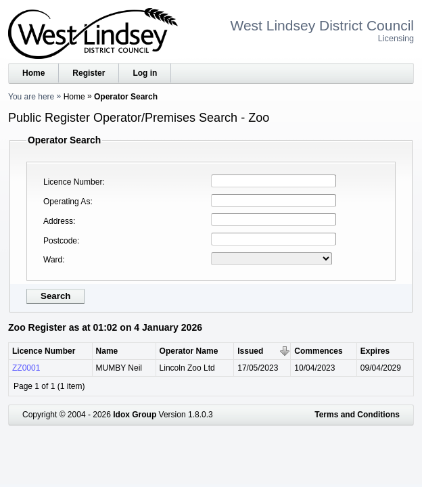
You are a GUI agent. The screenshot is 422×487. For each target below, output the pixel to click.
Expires (375, 351)
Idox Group (134, 414)
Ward (52, 259)
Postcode (60, 241)
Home (33, 73)
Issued (250, 351)
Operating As (66, 201)
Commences (318, 351)
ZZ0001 (26, 368)
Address (58, 221)
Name (107, 351)
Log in (145, 73)
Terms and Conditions (357, 414)
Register (88, 73)
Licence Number (72, 182)
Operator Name (189, 351)
